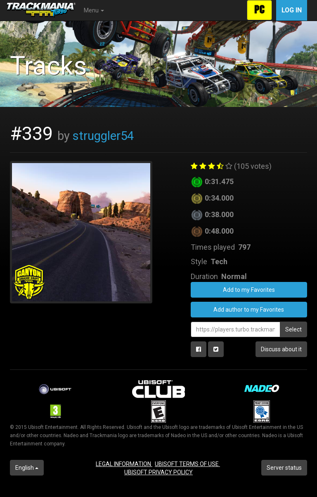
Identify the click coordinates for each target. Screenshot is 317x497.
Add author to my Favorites (248, 309)
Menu (94, 10)
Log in (292, 10)
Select (293, 329)
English (26, 467)
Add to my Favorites (249, 289)
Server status (284, 467)
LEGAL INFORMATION (124, 464)
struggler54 (103, 136)
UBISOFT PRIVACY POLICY (158, 472)
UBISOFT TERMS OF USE (187, 464)
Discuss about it (281, 349)
